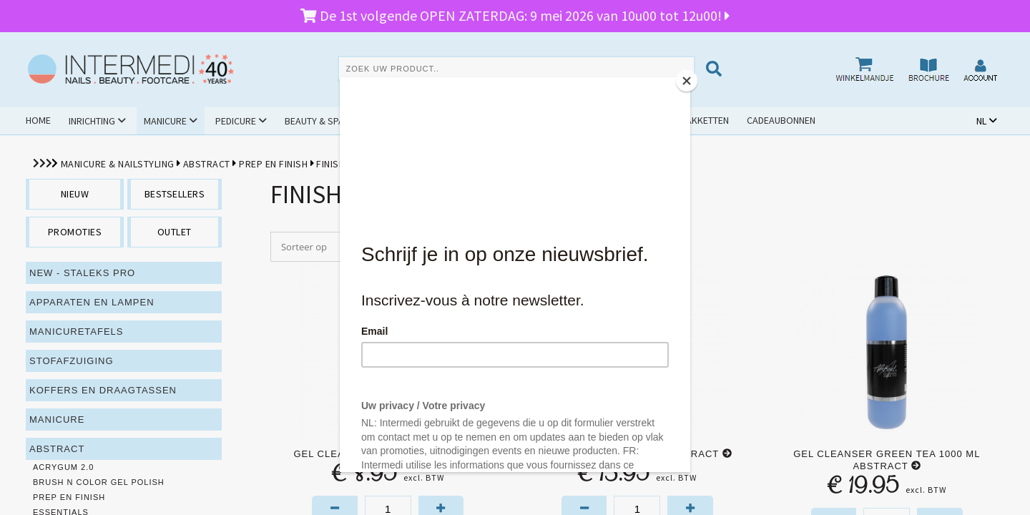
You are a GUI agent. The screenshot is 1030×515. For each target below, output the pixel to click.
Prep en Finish (273, 163)
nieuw (75, 193)
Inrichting (92, 120)
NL (981, 120)
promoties (75, 231)
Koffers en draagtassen (103, 390)
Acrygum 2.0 (63, 467)
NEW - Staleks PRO (82, 273)
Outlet (611, 120)
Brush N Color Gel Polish (99, 482)
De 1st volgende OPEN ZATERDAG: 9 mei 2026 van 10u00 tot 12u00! (515, 15)
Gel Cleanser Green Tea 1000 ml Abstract (886, 459)
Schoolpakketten (687, 120)
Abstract (206, 163)
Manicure (165, 120)
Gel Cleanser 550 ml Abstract (637, 453)
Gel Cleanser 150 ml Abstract (387, 453)
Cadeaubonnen (781, 120)
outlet (174, 231)
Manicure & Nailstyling (118, 163)
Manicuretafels (76, 331)
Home (38, 120)
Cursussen (461, 120)
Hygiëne (390, 120)
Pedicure (235, 120)
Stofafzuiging (71, 360)
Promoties (541, 120)
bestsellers (174, 193)
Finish (330, 163)
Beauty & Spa (314, 120)
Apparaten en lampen (91, 302)
